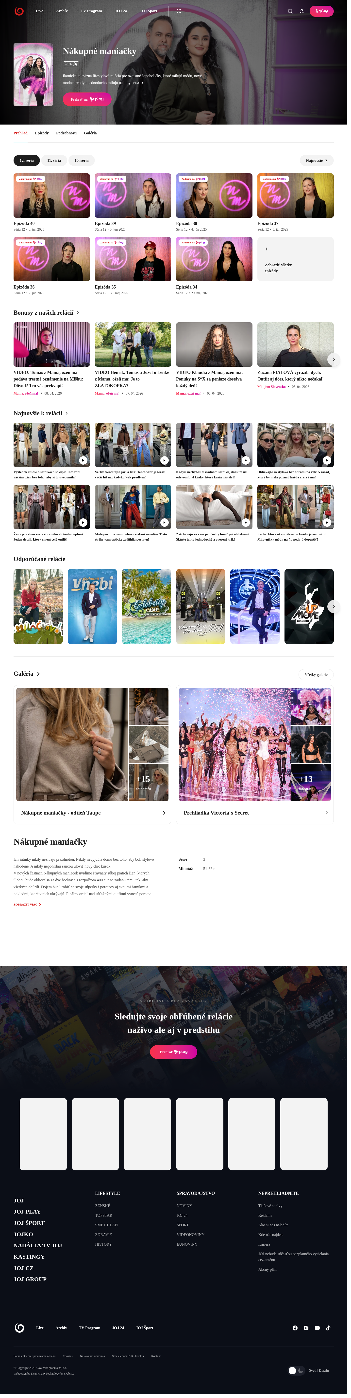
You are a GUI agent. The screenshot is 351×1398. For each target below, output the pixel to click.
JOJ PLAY (28, 1212)
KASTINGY (30, 1259)
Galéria (90, 133)
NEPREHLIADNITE (278, 1193)
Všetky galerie (316, 674)
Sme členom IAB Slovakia (128, 1360)
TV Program (91, 11)
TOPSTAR (103, 1215)
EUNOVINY (187, 1244)
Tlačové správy (270, 1206)
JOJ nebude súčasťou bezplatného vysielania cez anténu (293, 1257)
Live (39, 11)
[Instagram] (306, 1331)
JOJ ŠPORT (30, 1224)
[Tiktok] (328, 1331)
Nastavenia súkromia (92, 1360)
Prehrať (173, 1052)
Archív (62, 11)
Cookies (67, 1360)
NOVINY (184, 1206)
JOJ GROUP (31, 1282)
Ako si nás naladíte (273, 1225)
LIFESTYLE (107, 1193)
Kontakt (156, 1360)
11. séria (54, 160)
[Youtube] (317, 1331)
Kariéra (264, 1244)
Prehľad (21, 133)
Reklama (265, 1215)
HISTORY (103, 1244)
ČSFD (71, 64)
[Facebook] (295, 1331)
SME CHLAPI (106, 1225)
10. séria (82, 160)
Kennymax (37, 1377)
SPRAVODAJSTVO (196, 1193)
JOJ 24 (121, 11)
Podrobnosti (66, 133)
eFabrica (69, 1377)
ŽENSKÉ (102, 1206)
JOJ (19, 1201)
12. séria (27, 160)
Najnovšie (317, 160)
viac (139, 83)
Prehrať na (87, 99)
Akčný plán (267, 1269)
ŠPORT (183, 1225)
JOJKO (24, 1236)
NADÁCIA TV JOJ (39, 1247)
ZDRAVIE (103, 1235)
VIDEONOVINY (191, 1235)
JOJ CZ (24, 1271)
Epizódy (42, 133)
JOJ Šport (148, 11)
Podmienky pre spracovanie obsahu (34, 1360)
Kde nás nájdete (271, 1235)
